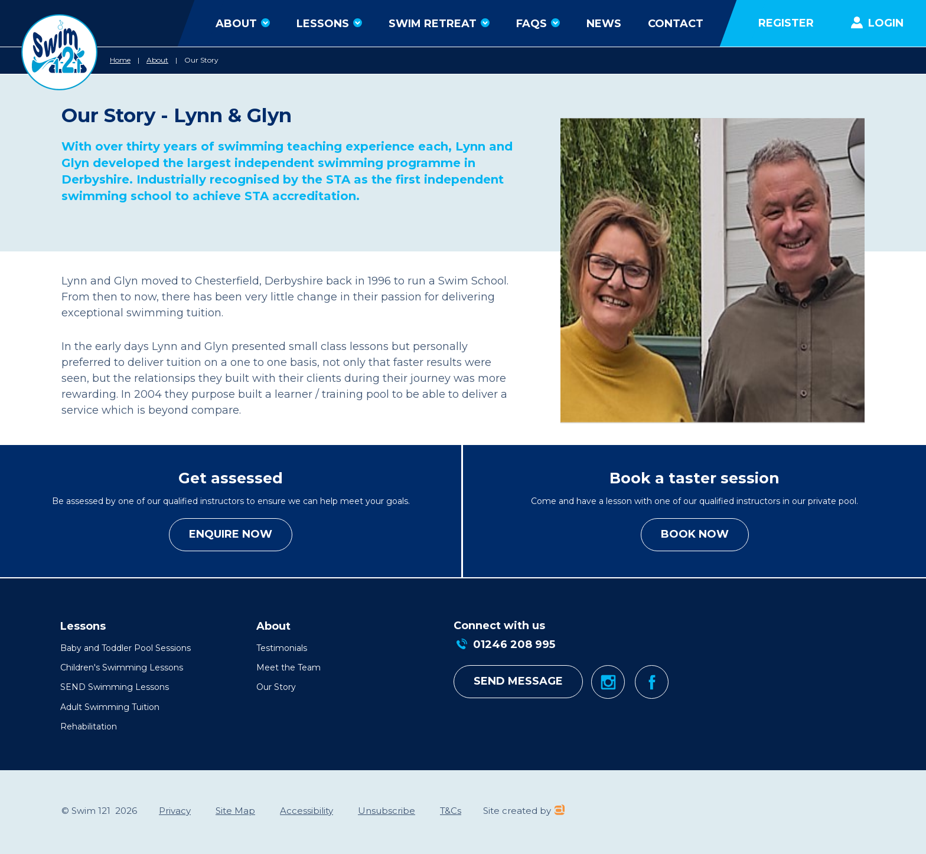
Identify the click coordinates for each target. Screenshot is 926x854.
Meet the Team (288, 667)
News (603, 23)
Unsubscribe (386, 810)
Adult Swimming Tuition (109, 707)
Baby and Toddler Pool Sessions (125, 648)
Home (120, 59)
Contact (675, 23)
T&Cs (450, 810)
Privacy (175, 810)
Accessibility (306, 810)
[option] (712, 270)
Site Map (235, 810)
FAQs (538, 23)
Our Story (201, 59)
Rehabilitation (88, 726)
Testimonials (281, 648)
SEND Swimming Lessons (114, 687)
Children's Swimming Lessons (121, 667)
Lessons (329, 23)
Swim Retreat (439, 23)
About (243, 23)
